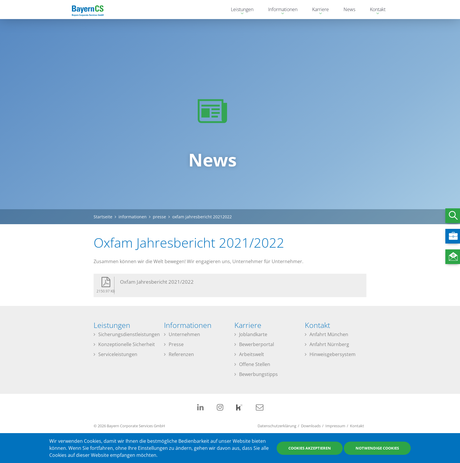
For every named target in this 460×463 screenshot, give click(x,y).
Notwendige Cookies (377, 448)
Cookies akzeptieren (309, 448)
